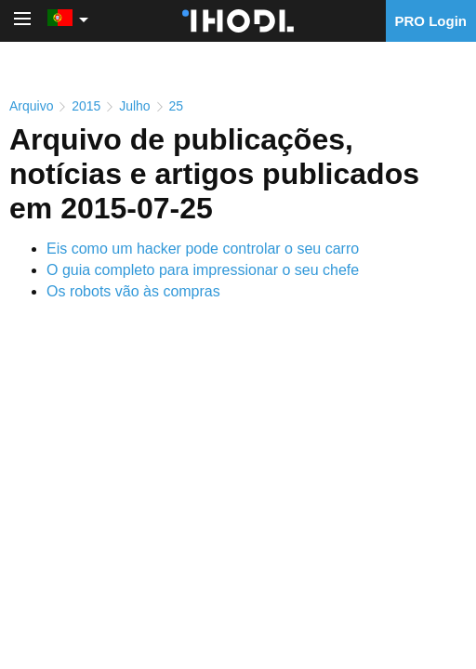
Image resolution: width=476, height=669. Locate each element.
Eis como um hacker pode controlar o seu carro (202, 248)
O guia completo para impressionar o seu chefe (202, 270)
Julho (134, 105)
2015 (86, 105)
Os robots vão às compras (133, 291)
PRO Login (431, 21)
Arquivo (31, 105)
